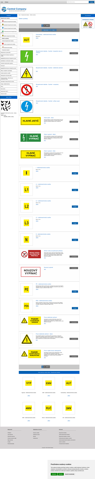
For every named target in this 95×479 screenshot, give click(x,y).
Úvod (2, 2)
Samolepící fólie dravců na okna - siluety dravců (8, 107)
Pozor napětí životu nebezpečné (52, 350)
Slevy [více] (8, 97)
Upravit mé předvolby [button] (69, 474)
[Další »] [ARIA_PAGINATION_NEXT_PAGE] (47, 25)
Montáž (34, 436)
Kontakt (9, 441)
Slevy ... (2, 86)
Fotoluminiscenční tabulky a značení (65, 438)
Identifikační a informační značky (7, 60)
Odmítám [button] (61, 474)
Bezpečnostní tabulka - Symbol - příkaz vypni (48, 101)
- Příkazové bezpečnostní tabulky (8, 28)
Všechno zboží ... (4, 93)
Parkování (3, 65)
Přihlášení (9, 432)
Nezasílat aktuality (11, 443)
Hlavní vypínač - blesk (50, 134)
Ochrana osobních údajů (12, 438)
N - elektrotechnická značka (43, 234)
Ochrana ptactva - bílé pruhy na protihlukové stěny (7, 79)
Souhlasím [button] (54, 474)
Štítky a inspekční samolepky (6, 70)
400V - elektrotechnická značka (28, 417)
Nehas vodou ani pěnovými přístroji (53, 250)
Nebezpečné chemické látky (6, 75)
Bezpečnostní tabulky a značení (64, 436)
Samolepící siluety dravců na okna (7, 81)
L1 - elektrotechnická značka (43, 184)
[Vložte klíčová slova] (78, 2)
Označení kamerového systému (7, 63)
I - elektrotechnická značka (43, 167)
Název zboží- (46, 30)
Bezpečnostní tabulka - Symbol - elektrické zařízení (49, 67)
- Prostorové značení (5, 50)
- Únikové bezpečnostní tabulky (7, 40)
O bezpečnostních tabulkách (64, 443)
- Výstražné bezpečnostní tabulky (8, 24)
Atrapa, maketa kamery (5, 83)
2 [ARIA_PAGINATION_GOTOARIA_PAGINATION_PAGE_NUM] (44, 25)
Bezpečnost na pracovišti (5, 52)
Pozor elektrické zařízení (50, 317)
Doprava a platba (36, 432)
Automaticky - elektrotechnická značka (46, 34)
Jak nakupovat (10, 434)
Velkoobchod (35, 438)
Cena (53, 30)
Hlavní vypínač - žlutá (49, 151)
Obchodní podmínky (11, 436)
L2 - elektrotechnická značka (43, 201)
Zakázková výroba (36, 434)
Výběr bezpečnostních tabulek (64, 434)
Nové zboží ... (3, 88)
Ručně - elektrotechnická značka (49, 417)
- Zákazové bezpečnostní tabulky (8, 21)
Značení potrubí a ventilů (5, 73)
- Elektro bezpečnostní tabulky (8, 35)
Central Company (50, 447)
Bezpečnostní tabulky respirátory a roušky (7, 55)
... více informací (74, 53)
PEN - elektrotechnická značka (44, 300)
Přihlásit (6, 2)
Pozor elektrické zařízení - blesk (44, 334)
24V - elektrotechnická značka (69, 417)
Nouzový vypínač (48, 267)
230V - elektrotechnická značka (48, 392)
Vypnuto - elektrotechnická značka (29, 392)
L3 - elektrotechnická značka (43, 217)
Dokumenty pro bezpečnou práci (8, 58)
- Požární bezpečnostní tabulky (8, 44)
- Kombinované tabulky (6, 47)
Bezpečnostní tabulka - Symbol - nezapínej (47, 84)
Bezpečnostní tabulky (25, 14)
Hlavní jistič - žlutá (48, 117)
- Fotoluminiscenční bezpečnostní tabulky (8, 31)
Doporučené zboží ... (5, 91)
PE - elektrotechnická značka (43, 284)
